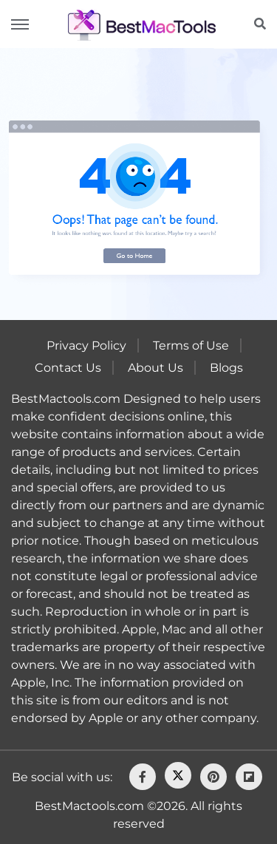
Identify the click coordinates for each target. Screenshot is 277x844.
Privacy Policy (86, 345)
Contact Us (68, 368)
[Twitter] (178, 775)
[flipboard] (249, 776)
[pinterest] (213, 776)
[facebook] (142, 776)
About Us (155, 368)
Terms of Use (191, 345)
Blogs (226, 368)
